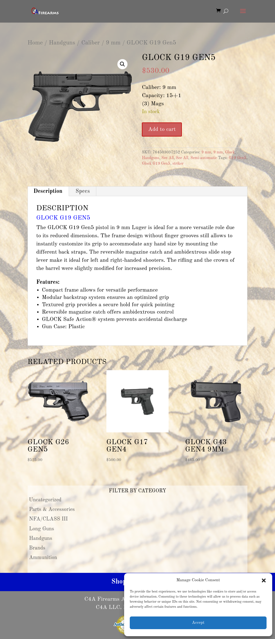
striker (178, 164)
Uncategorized (45, 499)
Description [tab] (47, 191)
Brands (37, 548)
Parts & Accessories (52, 509)
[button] (264, 580)
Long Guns (41, 528)
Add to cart (162, 129)
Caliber (90, 43)
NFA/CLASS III (48, 519)
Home (35, 43)
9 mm (113, 43)
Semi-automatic (204, 158)
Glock (230, 152)
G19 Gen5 (237, 158)
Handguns (62, 43)
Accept (198, 623)
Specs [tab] (82, 191)
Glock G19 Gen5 (156, 164)
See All (167, 158)
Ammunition (43, 557)
